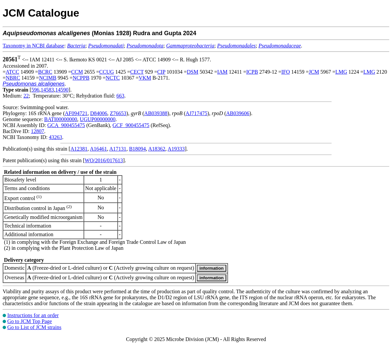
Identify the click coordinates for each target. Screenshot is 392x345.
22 (26, 96)
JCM (314, 72)
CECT (137, 72)
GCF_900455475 (131, 125)
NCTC (113, 78)
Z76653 (118, 113)
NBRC (13, 78)
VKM (145, 78)
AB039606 (237, 113)
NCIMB (47, 78)
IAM (222, 72)
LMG (341, 72)
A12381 (78, 149)
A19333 (176, 149)
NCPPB (81, 78)
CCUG (106, 72)
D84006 (98, 113)
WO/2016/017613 (104, 160)
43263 (55, 137)
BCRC (45, 72)
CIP (161, 72)
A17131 (118, 149)
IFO (285, 72)
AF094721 (76, 113)
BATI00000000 (60, 119)
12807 (37, 131)
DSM (192, 72)
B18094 (137, 149)
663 (120, 96)
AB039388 (155, 113)
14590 (62, 90)
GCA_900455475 (66, 125)
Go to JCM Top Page (29, 321)
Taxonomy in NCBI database (33, 45)
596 (35, 90)
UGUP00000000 (98, 119)
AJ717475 (196, 113)
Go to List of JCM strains (34, 327)
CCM (77, 72)
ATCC (12, 72)
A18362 (156, 149)
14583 (47, 90)
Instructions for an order (33, 315)
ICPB (252, 72)
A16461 (98, 149)
